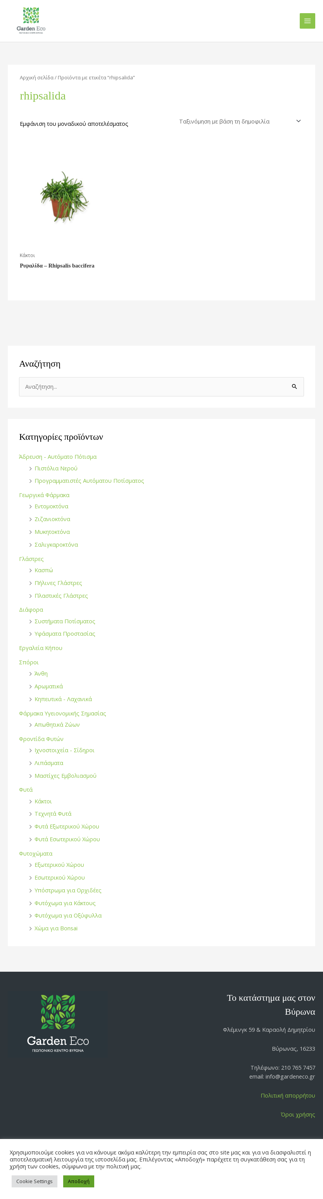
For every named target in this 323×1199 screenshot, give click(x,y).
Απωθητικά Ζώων (57, 724)
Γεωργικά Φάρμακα (44, 495)
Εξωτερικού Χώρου (59, 864)
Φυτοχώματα (35, 853)
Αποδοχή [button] (79, 1181)
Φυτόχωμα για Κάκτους (65, 903)
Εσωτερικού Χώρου (60, 877)
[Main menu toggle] (307, 21)
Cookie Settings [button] (34, 1181)
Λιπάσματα (49, 763)
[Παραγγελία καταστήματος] (238, 121)
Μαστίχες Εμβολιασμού (66, 775)
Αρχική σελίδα (37, 77)
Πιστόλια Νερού (56, 468)
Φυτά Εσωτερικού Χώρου (67, 839)
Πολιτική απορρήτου (288, 1095)
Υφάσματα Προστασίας (65, 633)
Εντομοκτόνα (51, 506)
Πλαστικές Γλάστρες (61, 595)
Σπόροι (29, 662)
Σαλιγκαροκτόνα (56, 544)
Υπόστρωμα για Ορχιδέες (68, 890)
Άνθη (41, 673)
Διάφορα (31, 609)
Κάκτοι (43, 801)
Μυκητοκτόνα (52, 531)
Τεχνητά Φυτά (53, 813)
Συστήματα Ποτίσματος (65, 621)
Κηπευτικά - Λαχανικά (63, 699)
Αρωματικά (49, 686)
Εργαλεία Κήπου (40, 648)
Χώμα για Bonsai (56, 928)
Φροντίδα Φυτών (41, 739)
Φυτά (26, 789)
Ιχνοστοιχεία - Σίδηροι (65, 750)
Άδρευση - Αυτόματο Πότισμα (58, 456)
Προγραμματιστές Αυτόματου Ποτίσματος (89, 480)
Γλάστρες (31, 559)
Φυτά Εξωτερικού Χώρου (67, 826)
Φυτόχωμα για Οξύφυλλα (68, 915)
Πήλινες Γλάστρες (58, 583)
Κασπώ (44, 570)
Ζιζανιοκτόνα (52, 519)
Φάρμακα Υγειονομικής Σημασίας (62, 713)
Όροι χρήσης (298, 1114)
